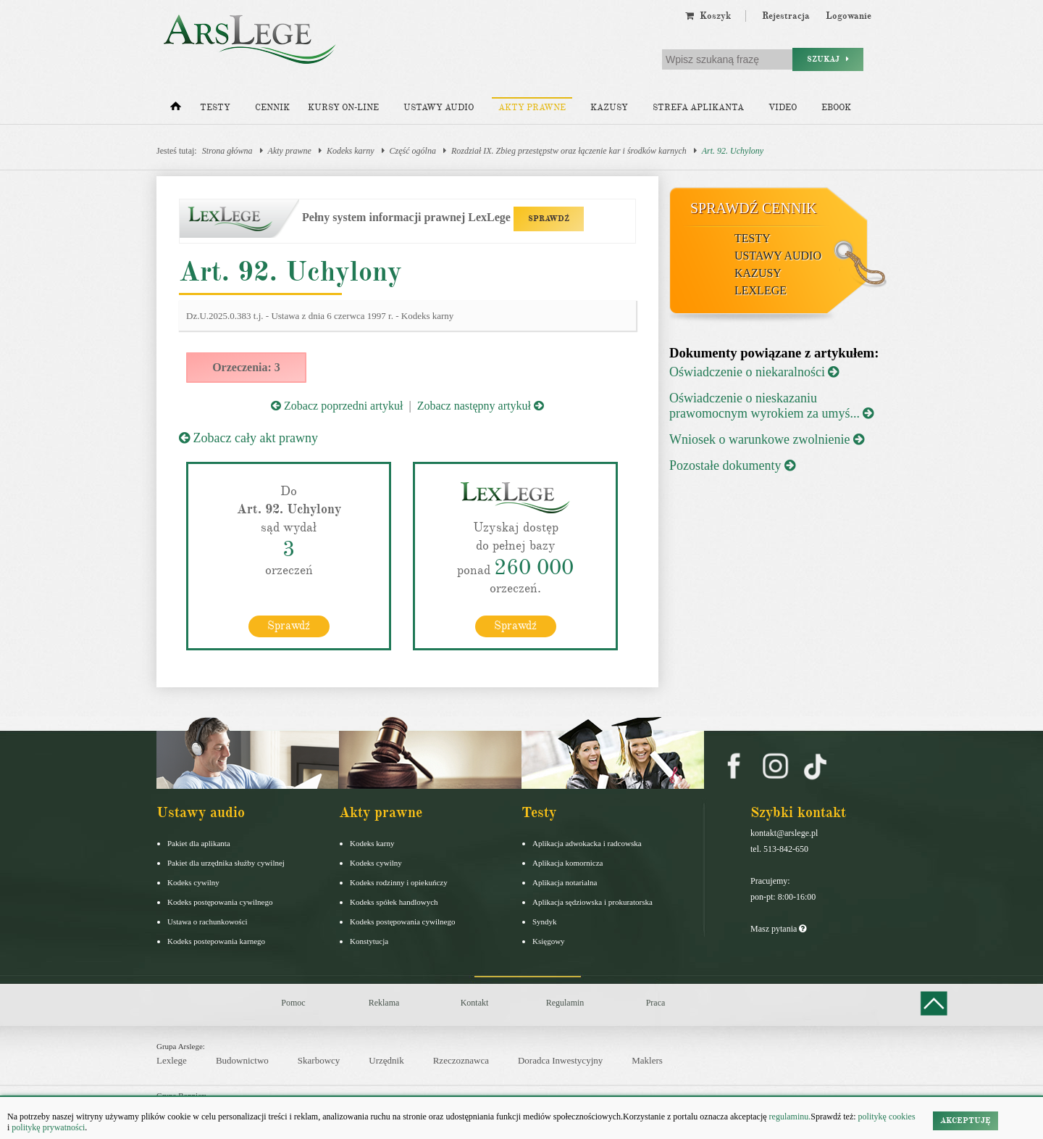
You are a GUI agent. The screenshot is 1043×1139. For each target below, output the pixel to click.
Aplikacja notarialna (565, 881)
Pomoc (293, 1002)
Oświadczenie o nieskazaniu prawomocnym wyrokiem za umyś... (771, 406)
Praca (656, 1002)
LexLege (760, 290)
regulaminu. (789, 1116)
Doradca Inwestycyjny (560, 1059)
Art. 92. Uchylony (732, 151)
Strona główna (227, 151)
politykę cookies (887, 1116)
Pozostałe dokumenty (732, 465)
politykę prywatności (48, 1127)
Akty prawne (532, 107)
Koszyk (708, 16)
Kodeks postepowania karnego (216, 940)
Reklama (384, 1002)
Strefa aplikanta (698, 107)
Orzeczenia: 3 (246, 367)
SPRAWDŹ (548, 218)
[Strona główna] (176, 109)
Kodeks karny (350, 151)
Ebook (836, 107)
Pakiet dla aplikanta (198, 842)
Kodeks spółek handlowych (394, 901)
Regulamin (565, 1002)
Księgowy (548, 940)
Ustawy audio (438, 107)
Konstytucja (369, 940)
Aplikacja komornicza (567, 862)
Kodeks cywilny (193, 881)
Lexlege (171, 1059)
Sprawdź (288, 625)
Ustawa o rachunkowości (207, 920)
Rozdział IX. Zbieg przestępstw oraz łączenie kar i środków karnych (569, 151)
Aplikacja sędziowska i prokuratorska (592, 901)
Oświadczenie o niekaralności (754, 372)
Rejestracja (786, 16)
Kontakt (475, 1002)
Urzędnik (386, 1059)
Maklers (647, 1059)
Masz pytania (778, 928)
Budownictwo (242, 1059)
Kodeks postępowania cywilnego (219, 901)
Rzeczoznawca (461, 1059)
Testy (215, 107)
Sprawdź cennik (753, 208)
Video (782, 107)
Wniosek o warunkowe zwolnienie (766, 439)
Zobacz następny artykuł (480, 405)
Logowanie (848, 16)
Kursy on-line (343, 107)
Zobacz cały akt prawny (248, 438)
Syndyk (544, 920)
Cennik (272, 107)
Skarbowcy (319, 1059)
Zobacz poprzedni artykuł (337, 405)
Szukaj (828, 59)
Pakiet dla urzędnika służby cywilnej (226, 862)
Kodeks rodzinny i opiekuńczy (399, 881)
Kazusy (609, 107)
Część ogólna (413, 151)
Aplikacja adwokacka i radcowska (587, 842)
